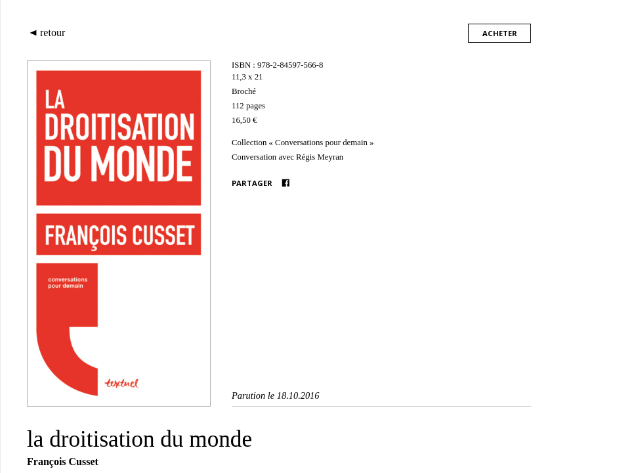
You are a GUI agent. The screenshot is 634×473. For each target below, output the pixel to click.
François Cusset (62, 461)
